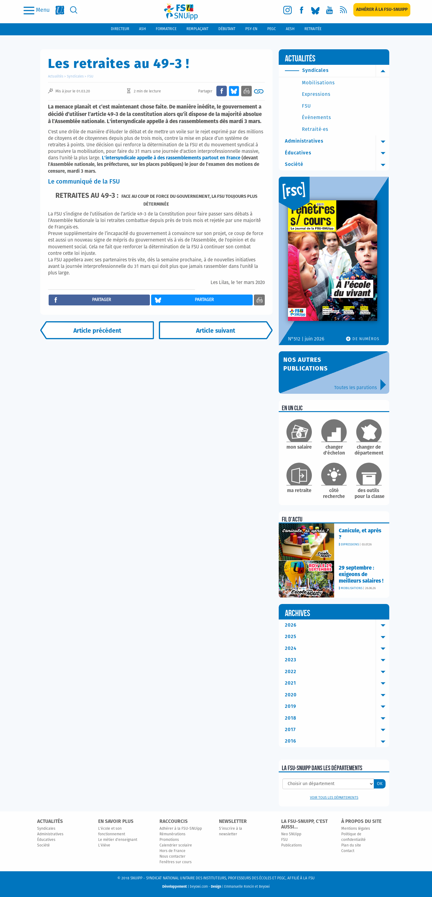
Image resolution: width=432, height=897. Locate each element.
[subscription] (381, 9)
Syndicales (75, 76)
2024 (337, 649)
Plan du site (351, 845)
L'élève (104, 845)
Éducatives (337, 153)
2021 (337, 683)
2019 (337, 707)
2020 (337, 695)
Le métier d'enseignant (117, 840)
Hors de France (172, 851)
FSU (90, 76)
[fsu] (60, 10)
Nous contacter (172, 857)
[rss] (343, 10)
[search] (74, 10)
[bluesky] (315, 10)
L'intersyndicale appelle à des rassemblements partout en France (171, 158)
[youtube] (329, 10)
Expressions (316, 94)
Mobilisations (318, 83)
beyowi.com (199, 886)
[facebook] (301, 10)
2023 (337, 660)
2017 (337, 730)
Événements (316, 117)
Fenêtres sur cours (175, 862)
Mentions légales (355, 829)
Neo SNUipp (291, 834)
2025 (337, 637)
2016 (337, 741)
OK (379, 784)
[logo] (181, 11)
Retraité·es (315, 129)
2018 (337, 718)
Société (337, 165)
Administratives (337, 141)
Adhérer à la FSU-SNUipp (180, 829)
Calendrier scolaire (175, 845)
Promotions (169, 840)
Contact (347, 851)
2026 (337, 625)
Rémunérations (172, 834)
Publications (291, 845)
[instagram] (288, 10)
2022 (337, 672)
